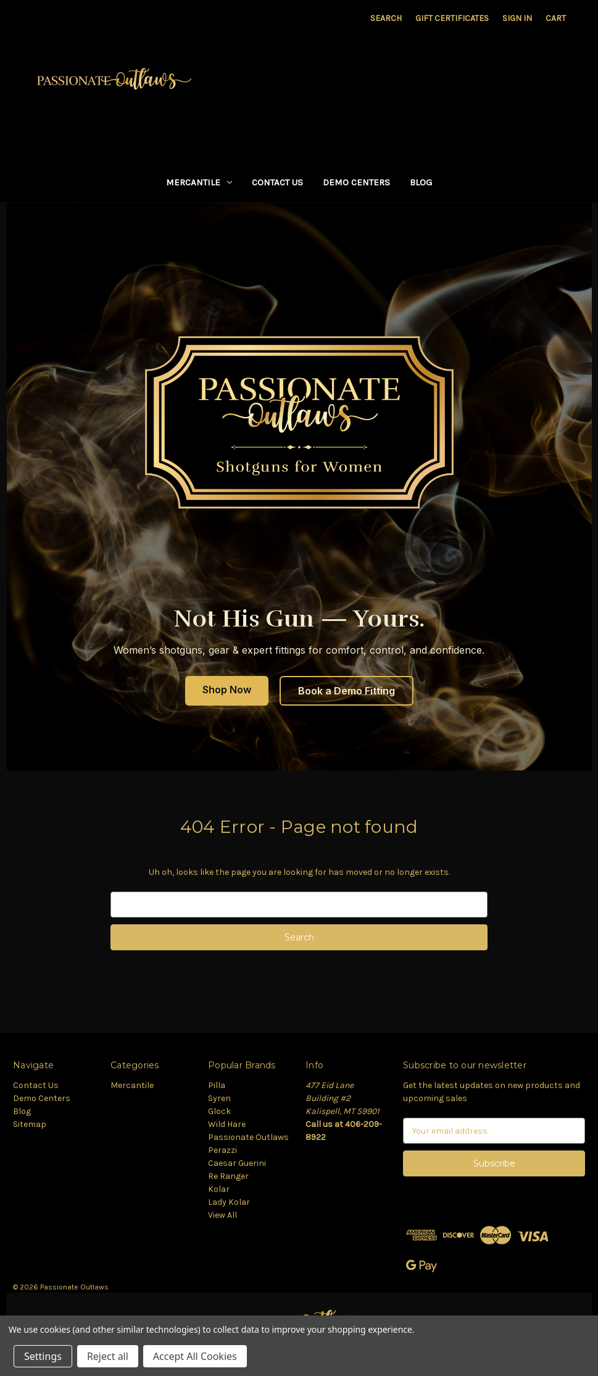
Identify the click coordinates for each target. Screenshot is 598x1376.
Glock (219, 1111)
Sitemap (29, 1124)
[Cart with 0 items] (556, 18)
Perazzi (222, 1150)
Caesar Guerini (237, 1163)
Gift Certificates (452, 18)
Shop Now (226, 689)
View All (222, 1215)
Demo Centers (356, 182)
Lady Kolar (229, 1202)
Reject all (107, 1356)
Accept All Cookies (195, 1356)
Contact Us (277, 182)
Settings (43, 1356)
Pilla (216, 1085)
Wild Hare (227, 1124)
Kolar (219, 1189)
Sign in (517, 18)
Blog (421, 182)
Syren (219, 1098)
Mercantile (199, 182)
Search (386, 18)
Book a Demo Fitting (346, 691)
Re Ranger (228, 1176)
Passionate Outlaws (248, 1137)
